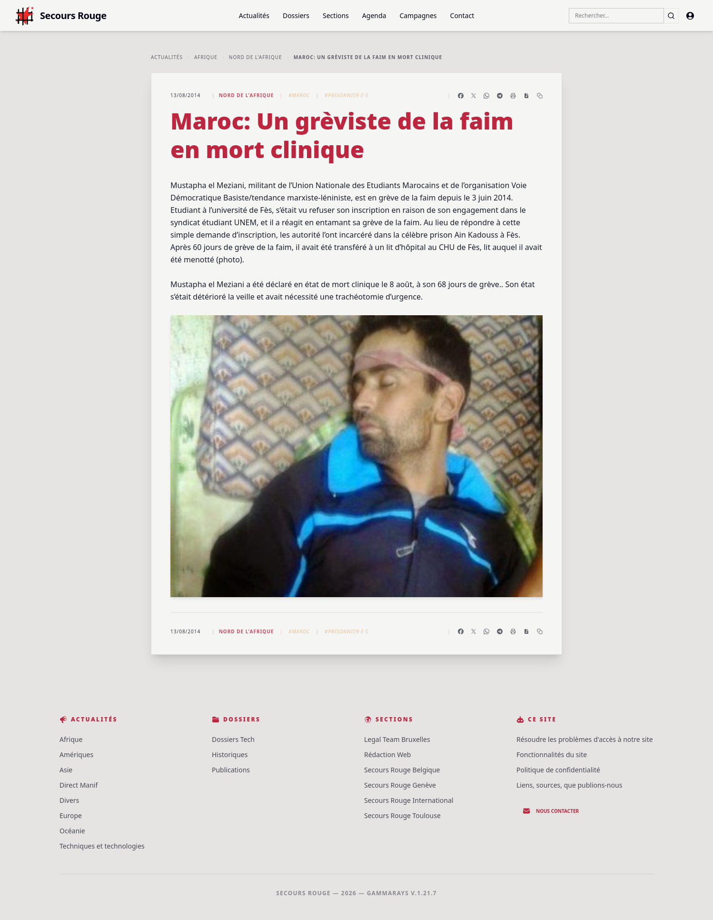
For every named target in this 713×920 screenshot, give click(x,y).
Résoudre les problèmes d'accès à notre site (584, 739)
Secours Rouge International (408, 800)
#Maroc (299, 95)
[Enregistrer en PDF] (526, 96)
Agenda (374, 15)
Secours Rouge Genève (400, 785)
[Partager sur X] (473, 95)
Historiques (230, 754)
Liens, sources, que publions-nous (569, 785)
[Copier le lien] (540, 96)
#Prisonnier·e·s (346, 95)
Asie (65, 769)
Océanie (72, 830)
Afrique (206, 57)
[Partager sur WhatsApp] (486, 96)
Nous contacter (551, 811)
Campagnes (417, 15)
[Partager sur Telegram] (500, 96)
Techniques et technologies (102, 845)
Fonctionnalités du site (551, 754)
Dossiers (296, 15)
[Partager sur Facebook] (461, 96)
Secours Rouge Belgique (402, 769)
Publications (231, 769)
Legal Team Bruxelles (397, 739)
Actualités (254, 15)
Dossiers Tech (233, 739)
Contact (462, 15)
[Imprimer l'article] (513, 96)
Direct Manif (78, 785)
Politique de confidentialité (558, 769)
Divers (69, 800)
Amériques (76, 754)
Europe (70, 815)
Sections (336, 15)
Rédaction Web (387, 754)
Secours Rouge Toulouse (402, 815)
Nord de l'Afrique (255, 57)
